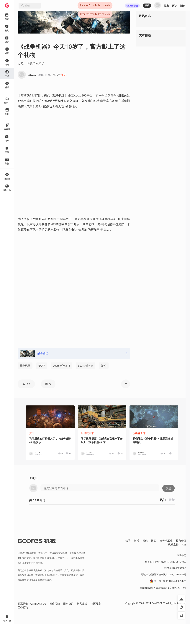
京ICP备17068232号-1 (175, 568)
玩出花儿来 (87, 433)
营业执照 (181, 555)
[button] (26, 384)
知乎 (128, 540)
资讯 (63, 74)
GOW (41, 365)
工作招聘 (23, 607)
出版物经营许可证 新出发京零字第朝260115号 (163, 587)
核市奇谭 (181, 540)
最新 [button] (172, 500)
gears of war (85, 365)
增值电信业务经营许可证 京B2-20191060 (165, 561)
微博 (136, 540)
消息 (182, 5)
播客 (153, 540)
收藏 (166, 5)
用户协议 (68, 603)
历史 (174, 5)
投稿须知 (54, 603)
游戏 (103, 365)
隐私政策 (82, 603)
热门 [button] (163, 500)
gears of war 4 (61, 365)
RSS (184, 544)
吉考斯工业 (166, 540)
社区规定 (96, 603)
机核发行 (173, 544)
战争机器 (25, 365)
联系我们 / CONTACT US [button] (32, 603)
